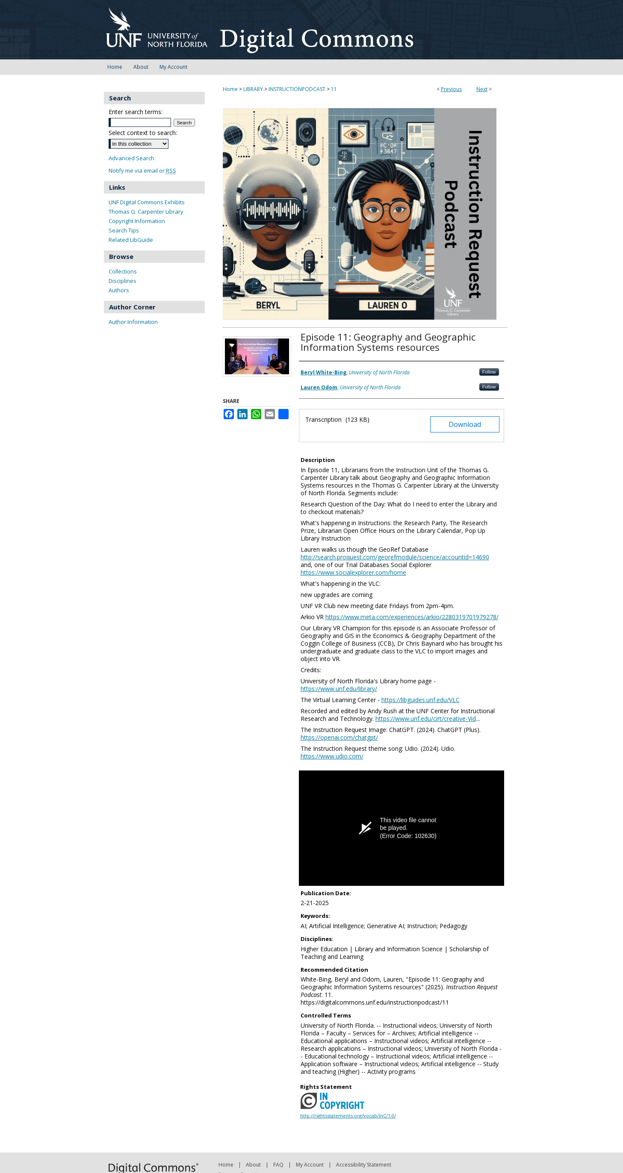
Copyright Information (137, 221)
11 (334, 89)
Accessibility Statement (363, 1164)
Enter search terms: (135, 112)
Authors (119, 290)
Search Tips (124, 230)
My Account (310, 1164)
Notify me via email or (142, 171)
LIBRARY (253, 89)
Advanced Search (131, 158)
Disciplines (122, 281)
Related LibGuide (131, 240)
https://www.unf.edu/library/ (339, 689)
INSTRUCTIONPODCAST (297, 89)
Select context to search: (143, 133)
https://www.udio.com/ (332, 756)
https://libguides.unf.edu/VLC (420, 700)
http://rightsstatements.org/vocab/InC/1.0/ (348, 1115)
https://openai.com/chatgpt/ (339, 737)
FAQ (278, 1164)
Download (465, 424)
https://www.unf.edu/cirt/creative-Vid (425, 718)
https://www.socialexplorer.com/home (353, 572)
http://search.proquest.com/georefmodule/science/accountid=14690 (395, 557)
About (253, 1164)
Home (230, 89)
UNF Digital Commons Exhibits (147, 202)
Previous (451, 89)
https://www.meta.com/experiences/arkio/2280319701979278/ (412, 617)
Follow (489, 371)
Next (481, 89)
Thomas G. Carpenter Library (146, 211)
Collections (123, 271)
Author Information (133, 322)
